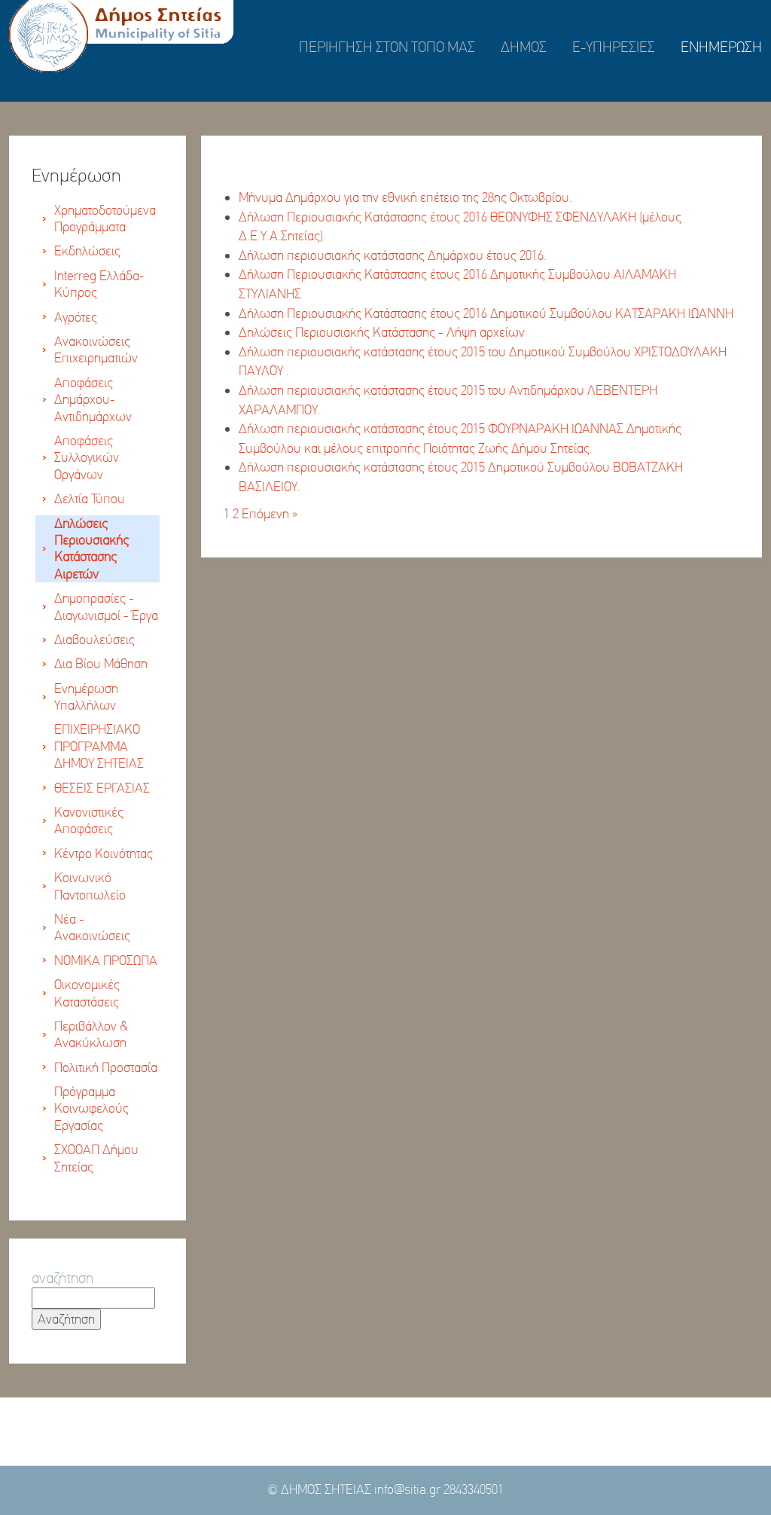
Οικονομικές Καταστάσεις (87, 992)
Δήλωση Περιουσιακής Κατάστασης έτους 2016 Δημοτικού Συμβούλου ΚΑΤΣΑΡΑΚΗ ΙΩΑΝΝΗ (486, 313)
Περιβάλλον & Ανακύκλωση (91, 1034)
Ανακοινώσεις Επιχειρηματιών (96, 349)
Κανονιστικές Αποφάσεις (88, 820)
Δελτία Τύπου (89, 498)
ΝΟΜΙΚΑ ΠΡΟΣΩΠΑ (105, 960)
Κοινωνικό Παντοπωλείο (90, 886)
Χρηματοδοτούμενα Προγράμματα (105, 218)
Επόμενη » (270, 514)
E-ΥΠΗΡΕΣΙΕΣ (613, 47)
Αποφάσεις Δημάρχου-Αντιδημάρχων (93, 399)
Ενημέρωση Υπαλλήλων (86, 696)
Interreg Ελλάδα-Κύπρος (99, 284)
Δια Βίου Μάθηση (101, 663)
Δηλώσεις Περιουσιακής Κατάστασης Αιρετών (91, 548)
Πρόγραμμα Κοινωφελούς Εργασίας (91, 1108)
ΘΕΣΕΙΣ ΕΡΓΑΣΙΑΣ (102, 788)
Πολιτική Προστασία (105, 1067)
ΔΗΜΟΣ (524, 47)
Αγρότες (75, 317)
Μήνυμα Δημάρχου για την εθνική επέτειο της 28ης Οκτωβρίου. (405, 197)
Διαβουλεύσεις (94, 639)
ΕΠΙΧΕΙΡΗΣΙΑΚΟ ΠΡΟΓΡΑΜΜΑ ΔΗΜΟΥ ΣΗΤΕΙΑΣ (99, 746)
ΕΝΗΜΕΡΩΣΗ (721, 47)
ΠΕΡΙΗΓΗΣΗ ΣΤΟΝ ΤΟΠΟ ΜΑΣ (387, 47)
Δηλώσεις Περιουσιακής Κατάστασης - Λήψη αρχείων (382, 332)
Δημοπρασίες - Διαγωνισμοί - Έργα (106, 606)
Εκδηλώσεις (87, 251)
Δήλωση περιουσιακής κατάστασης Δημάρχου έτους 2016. (393, 255)
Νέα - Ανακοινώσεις (92, 927)
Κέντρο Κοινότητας (103, 853)
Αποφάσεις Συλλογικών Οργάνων (86, 457)
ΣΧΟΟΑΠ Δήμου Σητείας (96, 1157)
